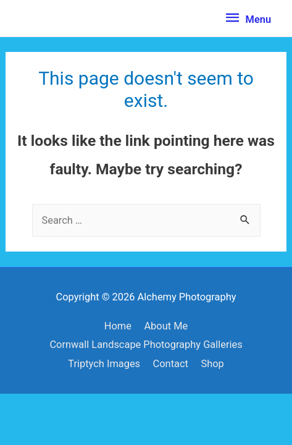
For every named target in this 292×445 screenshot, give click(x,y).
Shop (212, 364)
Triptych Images (104, 364)
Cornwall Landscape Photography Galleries (145, 344)
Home (117, 326)
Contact (170, 364)
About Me (166, 326)
